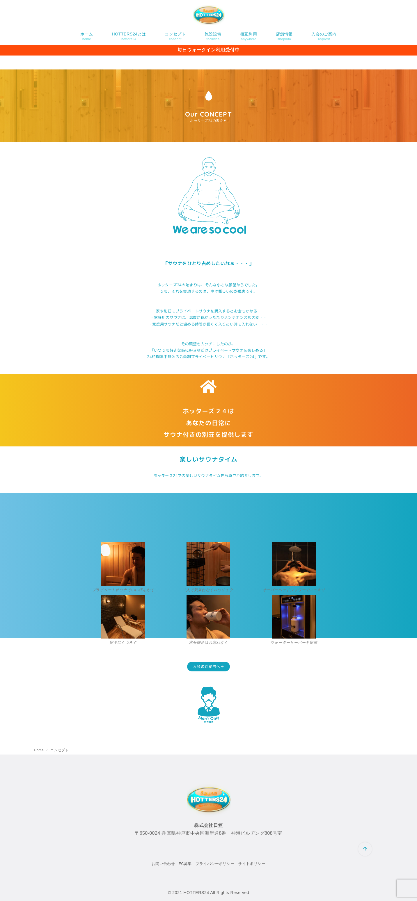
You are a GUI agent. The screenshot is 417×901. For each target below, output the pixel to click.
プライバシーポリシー (215, 863)
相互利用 (248, 36)
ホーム (86, 36)
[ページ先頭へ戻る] (365, 849)
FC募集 (185, 863)
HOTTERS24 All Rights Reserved (216, 892)
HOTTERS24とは (129, 36)
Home (39, 750)
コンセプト (175, 36)
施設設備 (213, 36)
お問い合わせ (163, 863)
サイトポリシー (251, 863)
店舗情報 (284, 36)
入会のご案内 (323, 36)
